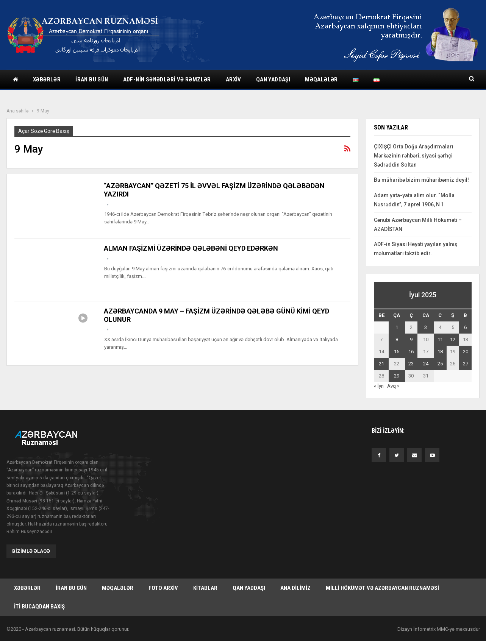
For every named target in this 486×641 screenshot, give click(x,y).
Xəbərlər (47, 79)
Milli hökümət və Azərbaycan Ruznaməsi (382, 587)
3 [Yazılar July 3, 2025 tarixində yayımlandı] (425, 327)
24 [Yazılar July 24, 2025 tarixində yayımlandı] (425, 364)
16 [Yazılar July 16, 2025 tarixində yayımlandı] (411, 351)
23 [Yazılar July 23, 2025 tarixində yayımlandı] (411, 364)
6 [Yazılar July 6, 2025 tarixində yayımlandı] (465, 327)
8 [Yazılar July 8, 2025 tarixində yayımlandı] (396, 339)
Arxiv (233, 79)
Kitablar (205, 587)
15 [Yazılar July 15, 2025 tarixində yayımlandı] (396, 351)
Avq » (393, 386)
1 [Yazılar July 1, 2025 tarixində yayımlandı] (396, 327)
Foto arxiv (163, 587)
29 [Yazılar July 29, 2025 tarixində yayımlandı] (396, 376)
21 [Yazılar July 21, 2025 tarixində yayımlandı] (381, 364)
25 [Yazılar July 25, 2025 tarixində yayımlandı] (440, 364)
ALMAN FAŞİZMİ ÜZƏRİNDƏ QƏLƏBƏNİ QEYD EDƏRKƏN (191, 248)
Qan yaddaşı (273, 79)
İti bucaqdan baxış (39, 606)
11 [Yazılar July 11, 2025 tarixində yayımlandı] (440, 339)
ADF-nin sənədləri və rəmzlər (167, 79)
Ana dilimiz (295, 587)
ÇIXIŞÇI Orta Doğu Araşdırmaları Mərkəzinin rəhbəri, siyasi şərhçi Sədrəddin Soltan (413, 155)
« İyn (379, 386)
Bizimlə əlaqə (31, 551)
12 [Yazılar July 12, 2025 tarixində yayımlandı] (452, 339)
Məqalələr (321, 79)
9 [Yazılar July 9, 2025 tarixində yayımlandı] (411, 339)
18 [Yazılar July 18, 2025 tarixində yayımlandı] (440, 351)
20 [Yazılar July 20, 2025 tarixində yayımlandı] (465, 351)
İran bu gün (91, 79)
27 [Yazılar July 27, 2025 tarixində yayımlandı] (465, 364)
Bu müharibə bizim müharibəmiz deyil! (421, 180)
